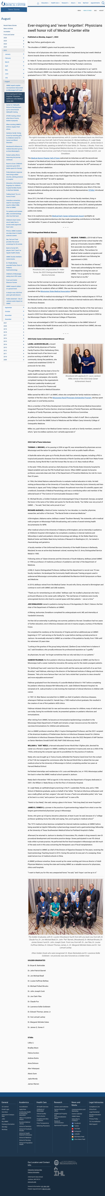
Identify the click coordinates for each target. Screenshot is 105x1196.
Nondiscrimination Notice (95, 1114)
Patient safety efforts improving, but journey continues (13, 156)
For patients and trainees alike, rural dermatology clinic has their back (14, 212)
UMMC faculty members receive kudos (14, 257)
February (8, 57)
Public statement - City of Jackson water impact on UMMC (14, 300)
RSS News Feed (78, 1135)
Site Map (4, 1126)
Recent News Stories (10, 24)
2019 (5, 328)
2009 (5, 358)
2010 (5, 355)
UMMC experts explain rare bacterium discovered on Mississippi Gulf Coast (14, 86)
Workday (4, 1128)
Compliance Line (94, 1105)
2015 (5, 340)
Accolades (7, 30)
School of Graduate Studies (25, 1128)
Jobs (3, 1118)
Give (79, 3)
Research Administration (59, 1120)
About (73, 3)
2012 (5, 349)
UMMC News (76, 1115)
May (6, 69)
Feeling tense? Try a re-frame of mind (13, 194)
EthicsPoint (92, 1108)
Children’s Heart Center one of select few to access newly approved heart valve (13, 222)
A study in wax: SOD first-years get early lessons (14, 293)
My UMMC (5, 1120)
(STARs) (91, 189)
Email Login (5, 1108)
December (8, 318)
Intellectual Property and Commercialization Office (60, 1115)
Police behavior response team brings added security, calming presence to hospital (14, 174)
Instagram (76, 1130)
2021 (5, 322)
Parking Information (8, 1123)
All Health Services (42, 1105)
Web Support (93, 1123)
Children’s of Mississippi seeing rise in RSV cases (13, 274)
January (7, 53)
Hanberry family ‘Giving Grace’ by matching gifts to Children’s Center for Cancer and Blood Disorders (14, 136)
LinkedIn (76, 1133)
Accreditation (23, 1105)
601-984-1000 (45, 1185)
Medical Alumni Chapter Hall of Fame (45, 157)
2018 (5, 331)
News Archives (8, 27)
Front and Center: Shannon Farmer (11, 280)
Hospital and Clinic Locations (43, 1118)
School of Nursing (25, 1139)
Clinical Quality (41, 1112)
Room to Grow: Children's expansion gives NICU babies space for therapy (14, 165)
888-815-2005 (46, 1188)
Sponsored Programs (61, 1124)
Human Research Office (59, 1109)
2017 (5, 334)
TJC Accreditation (94, 1120)
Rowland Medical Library (24, 1121)
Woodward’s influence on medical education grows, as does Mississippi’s (14, 147)
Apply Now (22, 1108)
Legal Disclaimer (94, 1111)
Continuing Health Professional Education (25, 1112)
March (7, 61)
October (7, 310)
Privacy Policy (93, 1118)
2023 (5, 46)
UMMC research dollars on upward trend (13, 286)
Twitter (75, 1125)
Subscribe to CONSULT (76, 1118)
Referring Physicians (43, 1124)
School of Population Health (26, 1142)
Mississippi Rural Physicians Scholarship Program (72, 396)
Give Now (5, 1111)
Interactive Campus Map (8, 1114)
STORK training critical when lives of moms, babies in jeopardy (13, 117)
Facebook (76, 1122)
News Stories (14, 9)
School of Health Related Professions (25, 1133)
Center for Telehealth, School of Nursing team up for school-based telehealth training (13, 107)
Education (44, 3)
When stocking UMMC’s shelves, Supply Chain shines (13, 125)
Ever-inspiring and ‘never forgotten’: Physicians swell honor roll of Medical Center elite (14, 96)
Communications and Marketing (78, 1109)
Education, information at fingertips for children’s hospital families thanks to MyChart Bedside (14, 185)
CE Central (5, 1105)
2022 (5, 49)
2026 (5, 36)
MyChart (85, 3)
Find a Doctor (41, 1115)
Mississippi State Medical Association (55, 290)
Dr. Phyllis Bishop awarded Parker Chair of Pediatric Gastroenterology (14, 265)
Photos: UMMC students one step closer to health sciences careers (14, 232)
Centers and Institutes (61, 1105)
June (6, 72)
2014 (5, 343)
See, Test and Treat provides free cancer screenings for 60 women (14, 240)
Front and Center (9, 33)
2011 (5, 352)
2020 (5, 325)
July (6, 76)
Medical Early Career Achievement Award (68, 215)
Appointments (95, 3)
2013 (5, 346)
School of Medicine (25, 1136)
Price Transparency (43, 1122)
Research (65, 3)
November (8, 314)
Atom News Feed (78, 1138)
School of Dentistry (25, 1125)
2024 (5, 43)
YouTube (76, 1127)
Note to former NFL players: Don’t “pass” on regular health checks (13, 249)
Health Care (55, 3)
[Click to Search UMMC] (103, 3)
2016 (5, 337)
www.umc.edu (32, 1180)
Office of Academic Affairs (25, 1117)
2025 (5, 39)
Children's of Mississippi (40, 1109)
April (6, 65)
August (7, 80)
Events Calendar (77, 1112)
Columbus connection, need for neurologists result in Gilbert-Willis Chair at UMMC (13, 202)
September (8, 306)
